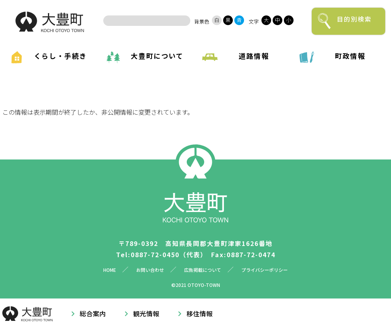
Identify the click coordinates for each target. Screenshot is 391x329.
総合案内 (93, 313)
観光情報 (146, 313)
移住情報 (199, 313)
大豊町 (49, 22)
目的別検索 (354, 19)
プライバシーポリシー (264, 269)
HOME (109, 269)
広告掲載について (202, 269)
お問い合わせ (150, 269)
